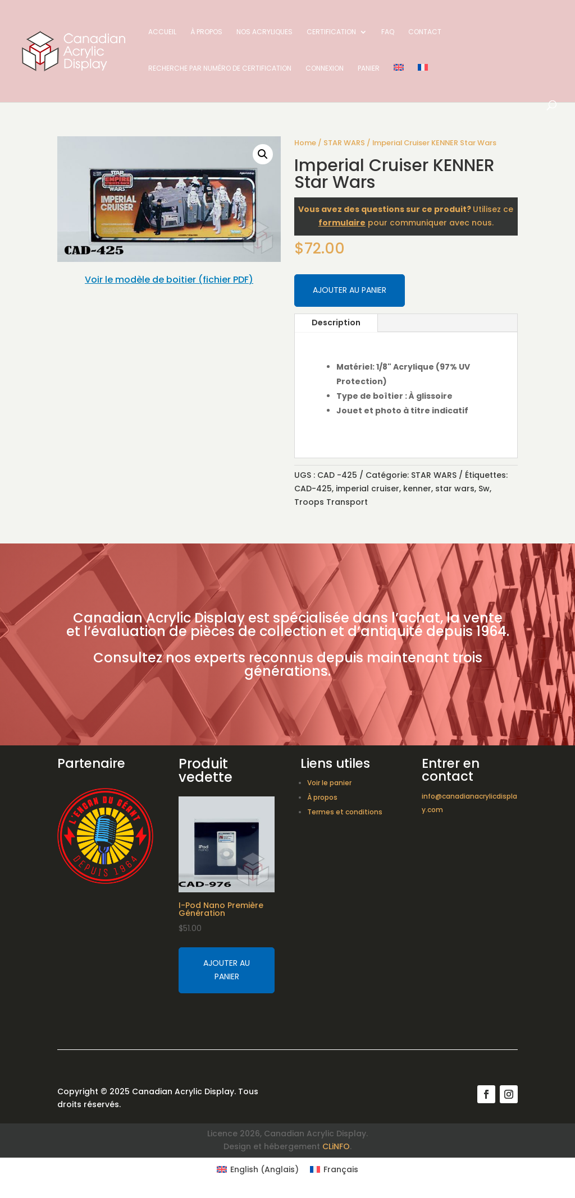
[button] (263, 154)
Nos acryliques (264, 32)
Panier (369, 68)
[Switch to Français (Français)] (334, 1169)
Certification (331, 32)
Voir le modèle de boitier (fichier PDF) (169, 279)
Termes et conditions (344, 812)
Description (336, 322)
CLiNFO (336, 1146)
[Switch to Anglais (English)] (257, 1169)
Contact (424, 32)
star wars (454, 488)
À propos (206, 32)
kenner (417, 488)
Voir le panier (329, 782)
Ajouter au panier (349, 290)
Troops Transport (331, 502)
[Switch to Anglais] (399, 82)
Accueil (162, 32)
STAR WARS (344, 142)
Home (305, 142)
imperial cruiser (367, 488)
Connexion (324, 68)
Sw (484, 488)
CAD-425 (313, 488)
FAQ (387, 32)
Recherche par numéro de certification (219, 68)
